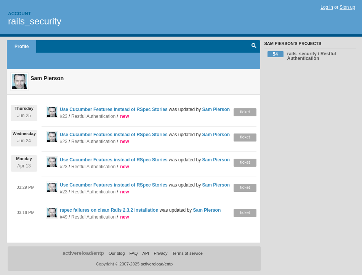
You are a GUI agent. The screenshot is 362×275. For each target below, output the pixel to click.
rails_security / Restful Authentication (301, 56)
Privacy (160, 253)
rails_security (34, 21)
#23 (63, 116)
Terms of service (187, 253)
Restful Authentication (93, 116)
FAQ (133, 253)
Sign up (347, 7)
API (146, 253)
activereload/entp (83, 253)
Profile (21, 46)
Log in (326, 7)
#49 (63, 217)
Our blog (117, 253)
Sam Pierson (216, 109)
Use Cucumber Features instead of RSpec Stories (114, 109)
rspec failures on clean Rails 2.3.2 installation (109, 210)
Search (254, 46)
